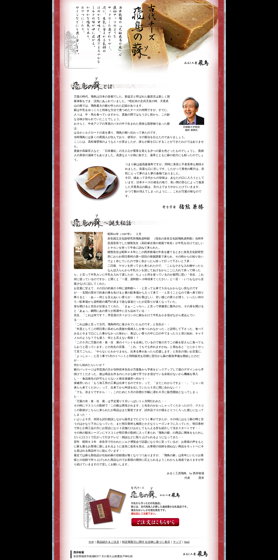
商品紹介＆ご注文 (108, 541)
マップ (177, 541)
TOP (91, 541)
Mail (187, 541)
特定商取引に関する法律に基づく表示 (146, 541)
